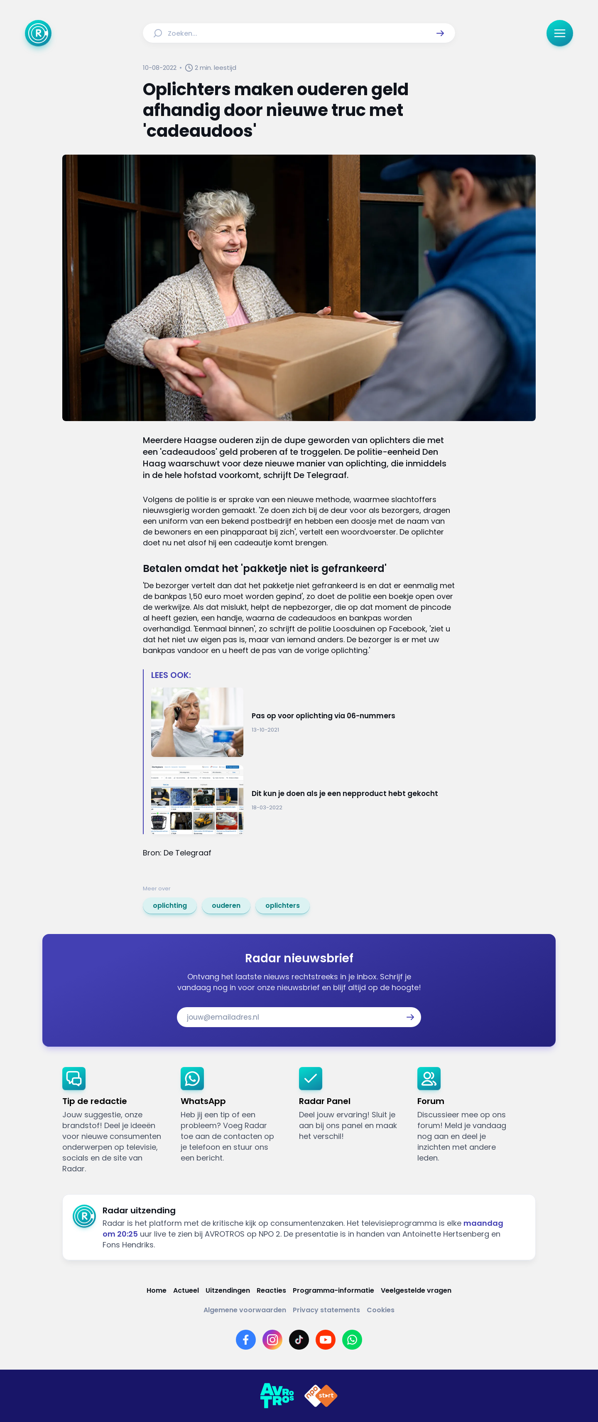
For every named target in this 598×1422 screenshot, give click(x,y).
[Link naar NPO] (321, 1396)
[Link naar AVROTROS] (277, 1396)
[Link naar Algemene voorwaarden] (244, 1310)
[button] (440, 33)
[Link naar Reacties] (271, 1290)
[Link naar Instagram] (272, 1340)
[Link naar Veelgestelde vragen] (416, 1290)
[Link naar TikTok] (299, 1340)
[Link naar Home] (157, 1290)
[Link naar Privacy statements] (326, 1310)
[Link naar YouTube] (326, 1340)
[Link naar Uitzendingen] (228, 1290)
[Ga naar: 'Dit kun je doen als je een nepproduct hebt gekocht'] (303, 800)
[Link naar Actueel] (186, 1290)
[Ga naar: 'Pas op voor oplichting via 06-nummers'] (303, 722)
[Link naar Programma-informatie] (333, 1290)
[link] (170, 905)
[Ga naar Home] (38, 33)
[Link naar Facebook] (246, 1340)
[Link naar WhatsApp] (352, 1340)
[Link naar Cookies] (381, 1310)
